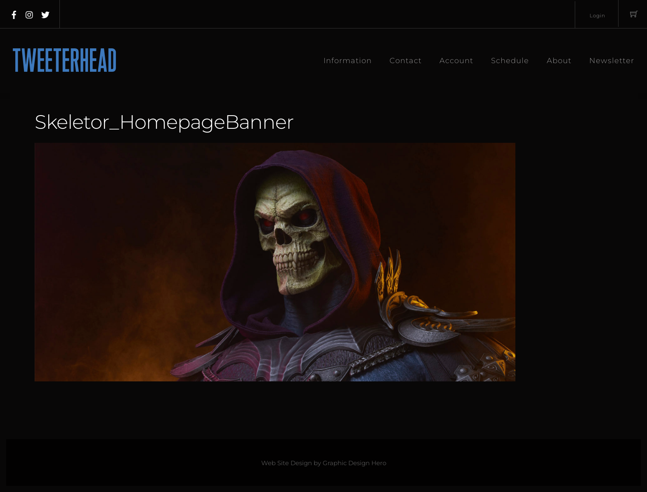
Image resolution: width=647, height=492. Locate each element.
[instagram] (29, 13)
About (559, 60)
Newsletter (611, 60)
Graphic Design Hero (354, 463)
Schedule (510, 60)
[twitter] (45, 13)
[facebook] (14, 13)
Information (348, 60)
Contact (406, 60)
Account (456, 60)
